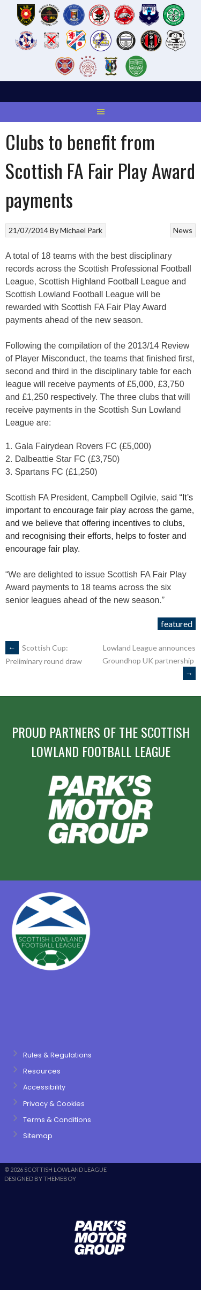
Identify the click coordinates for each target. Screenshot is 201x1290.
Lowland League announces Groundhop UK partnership (149, 660)
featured (176, 624)
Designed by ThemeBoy (40, 1178)
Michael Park (81, 230)
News (182, 230)
